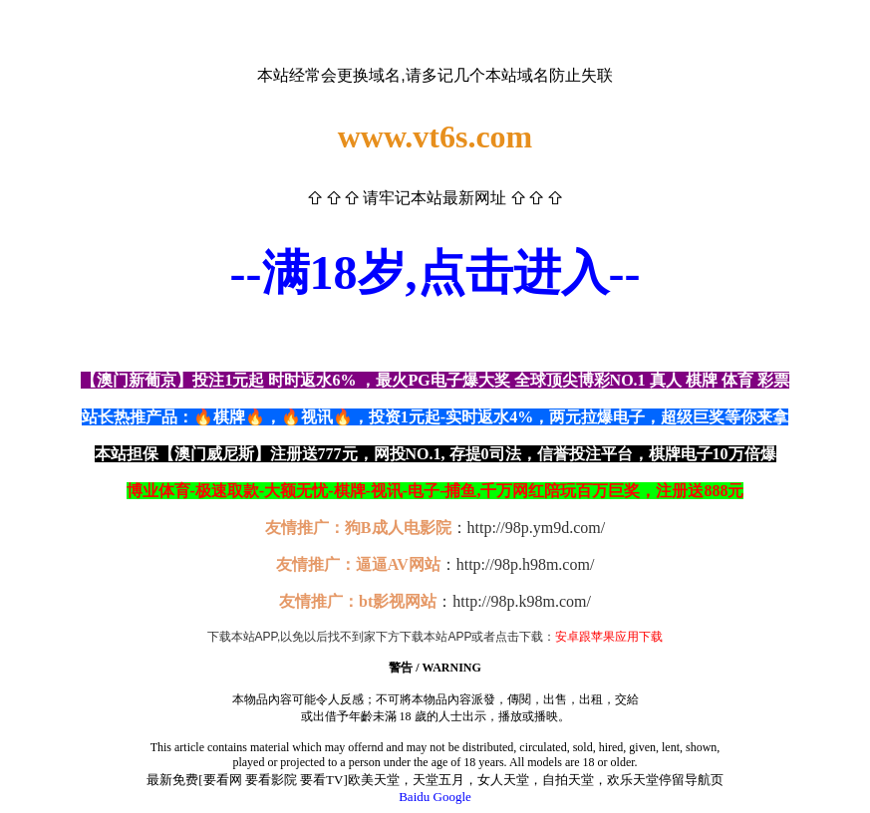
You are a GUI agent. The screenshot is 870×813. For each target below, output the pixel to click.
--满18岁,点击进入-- (435, 272)
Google (452, 796)
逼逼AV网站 (398, 564)
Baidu (414, 796)
